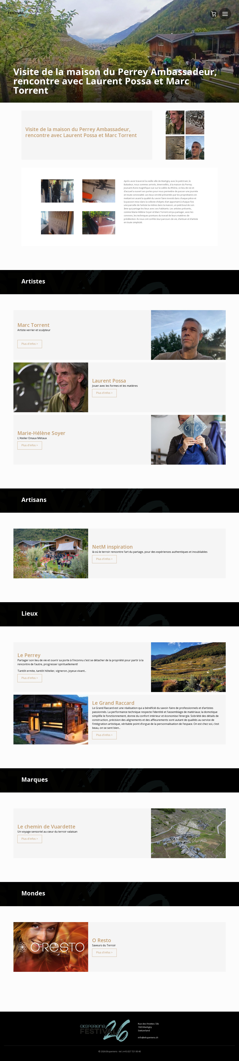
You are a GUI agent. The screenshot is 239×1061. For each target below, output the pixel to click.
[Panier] (214, 14)
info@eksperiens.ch (148, 1037)
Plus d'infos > (30, 344)
